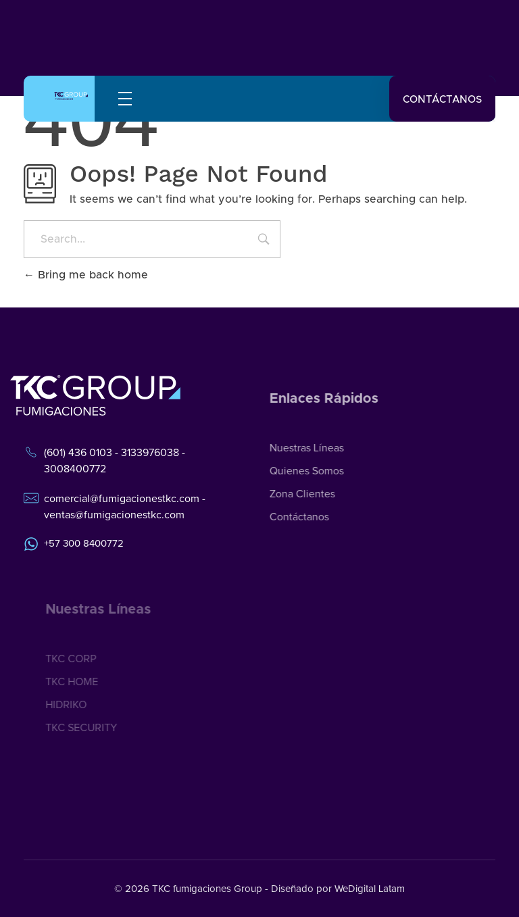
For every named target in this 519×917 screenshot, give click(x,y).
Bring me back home (86, 275)
